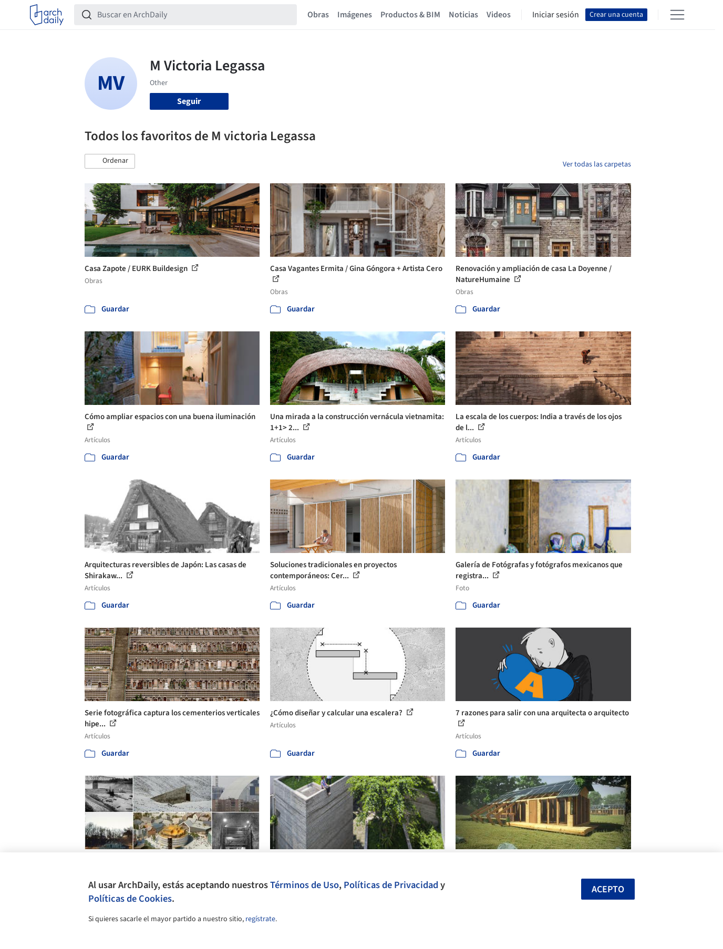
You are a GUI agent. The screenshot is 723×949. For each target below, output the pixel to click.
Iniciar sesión (555, 14)
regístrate (260, 919)
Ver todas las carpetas (597, 164)
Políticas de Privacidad (391, 885)
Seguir (189, 101)
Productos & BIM (410, 14)
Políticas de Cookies (130, 898)
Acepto (608, 889)
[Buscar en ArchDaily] (194, 14)
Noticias (463, 14)
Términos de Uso (304, 885)
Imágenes (354, 14)
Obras (318, 14)
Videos (499, 14)
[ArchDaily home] (47, 14)
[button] (110, 161)
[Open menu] (677, 14)
